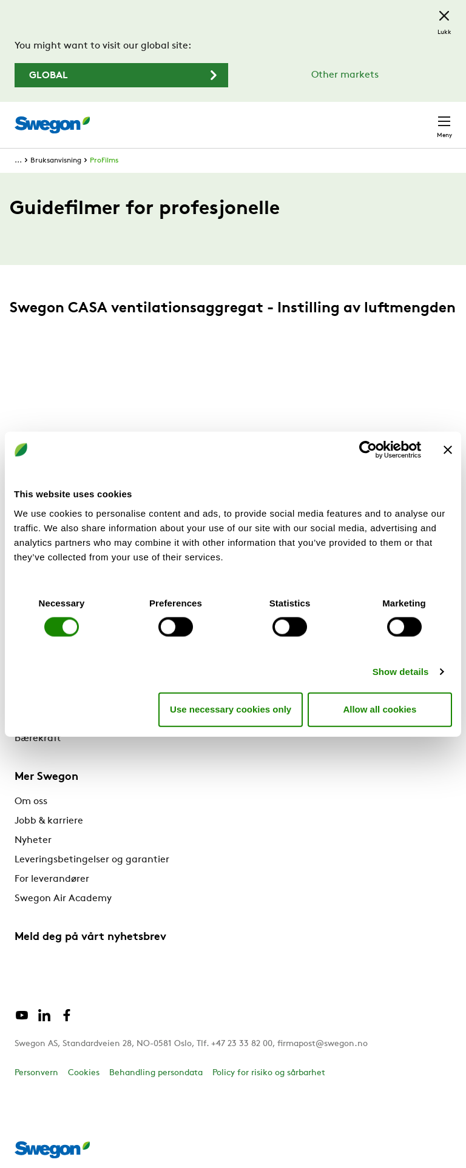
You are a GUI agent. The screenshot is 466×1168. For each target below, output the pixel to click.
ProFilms (104, 160)
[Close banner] (448, 450)
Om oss (31, 802)
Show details (401, 671)
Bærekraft (38, 738)
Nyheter (33, 840)
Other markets (345, 75)
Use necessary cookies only (230, 709)
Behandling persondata (156, 1073)
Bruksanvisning (55, 160)
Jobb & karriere (49, 821)
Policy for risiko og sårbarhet (268, 1073)
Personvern (36, 1073)
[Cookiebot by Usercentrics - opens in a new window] (368, 450)
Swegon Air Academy (63, 899)
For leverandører (52, 879)
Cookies (84, 1073)
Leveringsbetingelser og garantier (92, 860)
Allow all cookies (379, 709)
